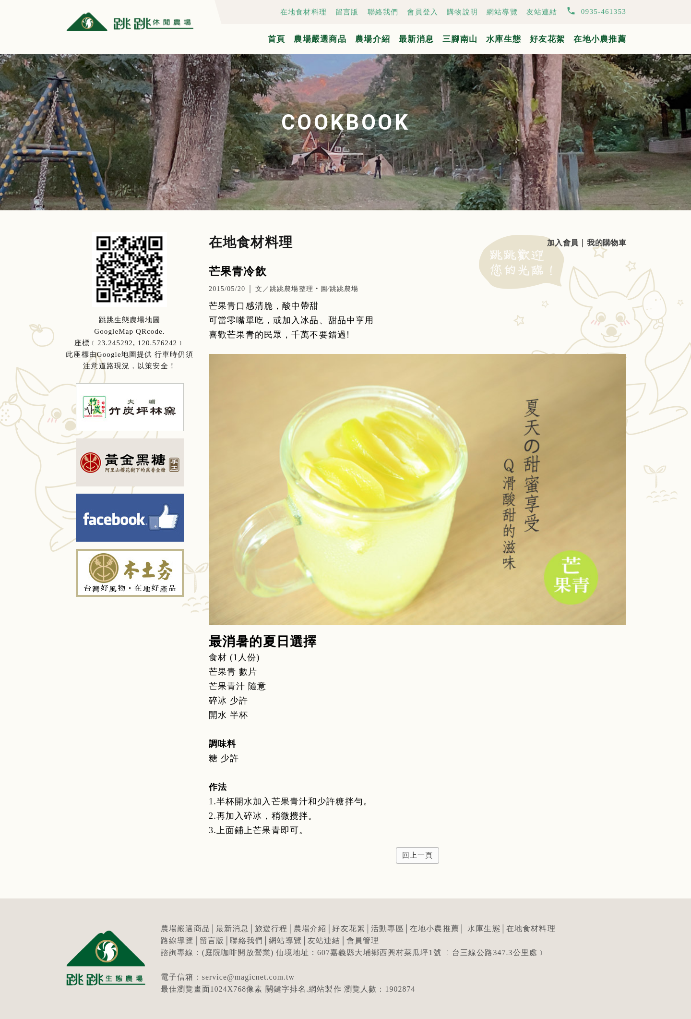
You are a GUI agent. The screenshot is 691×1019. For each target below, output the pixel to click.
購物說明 (462, 12)
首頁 (277, 39)
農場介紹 (372, 39)
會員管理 (363, 940)
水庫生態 (503, 39)
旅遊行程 (271, 928)
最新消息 (416, 39)
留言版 (347, 12)
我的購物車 (606, 243)
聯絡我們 (383, 12)
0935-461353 (603, 11)
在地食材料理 (303, 12)
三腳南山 (459, 39)
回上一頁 (417, 855)
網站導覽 (502, 12)
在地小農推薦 (599, 39)
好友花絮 (547, 39)
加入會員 (562, 243)
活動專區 (387, 928)
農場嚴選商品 (320, 39)
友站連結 (542, 12)
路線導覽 (177, 940)
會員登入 (422, 12)
